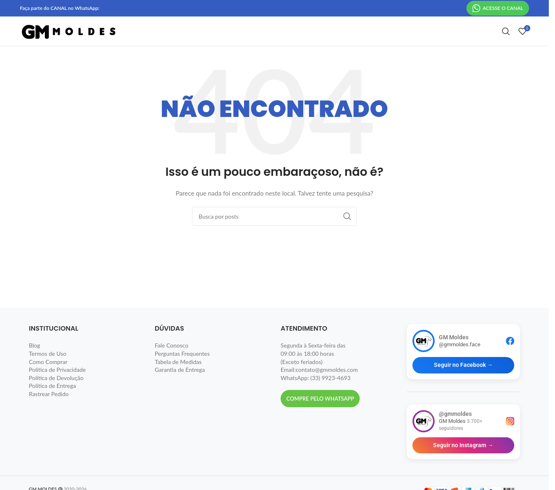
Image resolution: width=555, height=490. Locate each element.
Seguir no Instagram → (463, 459)
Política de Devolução (56, 392)
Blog (34, 359)
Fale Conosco (172, 359)
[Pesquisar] (506, 38)
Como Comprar (48, 376)
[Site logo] (69, 38)
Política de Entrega (52, 400)
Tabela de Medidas (178, 376)
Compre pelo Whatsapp (320, 413)
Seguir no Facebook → (463, 379)
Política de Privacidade (57, 383)
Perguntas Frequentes (182, 367)
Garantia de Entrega (180, 383)
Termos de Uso (47, 367)
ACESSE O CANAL (497, 9)
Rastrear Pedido (49, 408)
